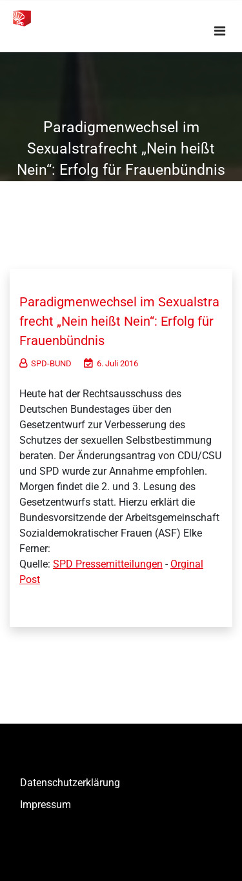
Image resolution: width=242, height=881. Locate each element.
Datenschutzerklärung (70, 783)
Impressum (45, 804)
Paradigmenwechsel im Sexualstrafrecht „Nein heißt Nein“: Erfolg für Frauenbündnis (119, 321)
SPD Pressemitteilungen (108, 564)
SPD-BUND (45, 363)
